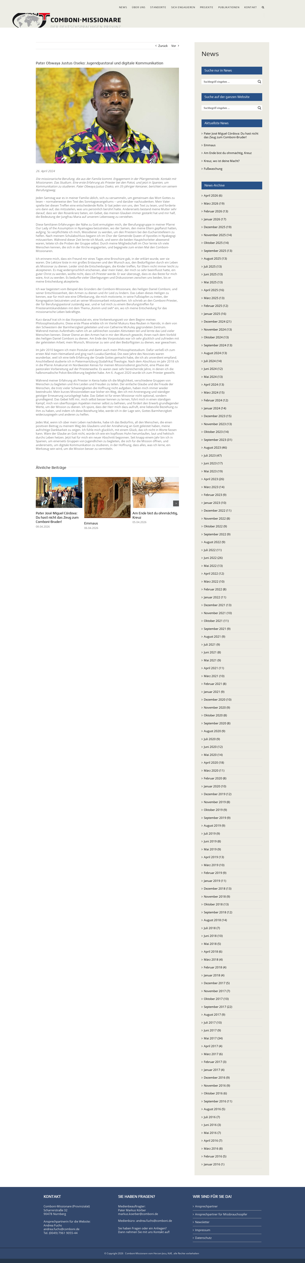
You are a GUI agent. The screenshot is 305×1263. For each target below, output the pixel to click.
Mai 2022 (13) (213, 566)
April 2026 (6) (213, 195)
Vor (173, 46)
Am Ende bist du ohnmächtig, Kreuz (228, 153)
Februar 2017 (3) (215, 1062)
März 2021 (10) (214, 676)
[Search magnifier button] (259, 81)
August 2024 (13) (215, 353)
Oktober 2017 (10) (216, 999)
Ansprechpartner (206, 1206)
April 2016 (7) (213, 1140)
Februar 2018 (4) (215, 967)
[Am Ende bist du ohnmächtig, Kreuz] (155, 479)
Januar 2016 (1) (214, 1164)
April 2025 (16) (214, 290)
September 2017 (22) (218, 1007)
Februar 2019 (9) (215, 873)
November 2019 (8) (217, 802)
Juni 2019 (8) (212, 841)
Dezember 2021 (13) (217, 605)
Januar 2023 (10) (215, 503)
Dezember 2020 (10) (217, 699)
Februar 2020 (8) (215, 778)
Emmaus (91, 523)
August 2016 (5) (214, 1109)
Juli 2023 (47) (213, 455)
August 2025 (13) (215, 258)
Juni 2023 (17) (213, 463)
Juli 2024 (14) (213, 361)
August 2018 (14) (215, 920)
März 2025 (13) (214, 298)
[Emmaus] (107, 479)
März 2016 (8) (213, 1148)
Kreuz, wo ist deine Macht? (221, 161)
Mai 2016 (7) (212, 1133)
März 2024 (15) (214, 392)
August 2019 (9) (214, 825)
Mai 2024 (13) (213, 377)
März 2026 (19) (214, 203)
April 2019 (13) (214, 857)
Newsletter (202, 1222)
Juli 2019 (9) (212, 833)
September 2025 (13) (218, 251)
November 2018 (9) (217, 896)
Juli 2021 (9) (212, 644)
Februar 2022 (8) (215, 589)
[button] (263, 6)
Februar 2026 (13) (216, 211)
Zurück (163, 46)
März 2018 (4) (213, 959)
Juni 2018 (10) (213, 936)
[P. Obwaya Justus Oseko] (107, 115)
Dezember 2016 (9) (217, 1077)
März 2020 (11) (214, 770)
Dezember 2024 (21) (217, 321)
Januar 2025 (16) (215, 314)
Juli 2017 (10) (213, 1022)
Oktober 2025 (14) (216, 243)
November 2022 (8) (217, 518)
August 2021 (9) (214, 636)
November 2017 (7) (217, 991)
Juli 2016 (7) (212, 1117)
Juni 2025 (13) (213, 274)
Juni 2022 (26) (213, 558)
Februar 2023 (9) (215, 495)
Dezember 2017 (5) (217, 983)
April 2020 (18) (214, 762)
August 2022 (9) (214, 542)
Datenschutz (203, 1238)
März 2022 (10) (214, 581)
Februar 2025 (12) (216, 306)
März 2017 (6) (213, 1054)
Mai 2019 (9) (212, 849)
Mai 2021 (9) (212, 660)
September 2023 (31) (218, 440)
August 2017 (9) (214, 1014)
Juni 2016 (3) (212, 1125)
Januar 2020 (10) (215, 786)
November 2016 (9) (217, 1085)
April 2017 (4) (213, 1046)
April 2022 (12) (214, 573)
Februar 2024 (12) (216, 400)
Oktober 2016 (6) (215, 1093)
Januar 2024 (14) (215, 408)
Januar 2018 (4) (214, 975)
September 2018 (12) (218, 912)
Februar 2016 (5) (215, 1156)
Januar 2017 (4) (214, 1070)
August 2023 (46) (215, 447)
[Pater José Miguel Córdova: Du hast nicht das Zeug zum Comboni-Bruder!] (59, 479)
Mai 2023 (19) (213, 471)
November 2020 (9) (217, 707)
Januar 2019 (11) (215, 881)
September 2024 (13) (218, 345)
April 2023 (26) (214, 479)
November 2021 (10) (218, 613)
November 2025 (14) (218, 235)
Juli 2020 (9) (212, 739)
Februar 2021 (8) (215, 684)
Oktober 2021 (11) (216, 621)
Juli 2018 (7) (212, 928)
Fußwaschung (213, 169)
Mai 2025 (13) (213, 282)
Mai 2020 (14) (213, 755)
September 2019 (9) (217, 818)
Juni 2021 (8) (212, 652)
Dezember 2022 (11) (217, 510)
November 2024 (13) (218, 329)
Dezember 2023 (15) (217, 416)
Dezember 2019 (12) (217, 794)
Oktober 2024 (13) (216, 337)
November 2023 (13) (218, 424)
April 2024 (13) (214, 384)
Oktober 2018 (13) (216, 904)
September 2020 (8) (217, 723)
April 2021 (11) (214, 668)
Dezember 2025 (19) (217, 227)
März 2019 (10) (214, 865)
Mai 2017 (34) (213, 1038)
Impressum (202, 1230)
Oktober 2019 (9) (215, 810)
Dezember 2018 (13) (217, 888)
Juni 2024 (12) (213, 369)
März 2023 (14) (214, 487)
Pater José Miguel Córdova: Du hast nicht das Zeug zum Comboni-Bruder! (57, 517)
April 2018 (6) (213, 951)
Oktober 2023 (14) (216, 432)
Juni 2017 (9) (212, 1030)
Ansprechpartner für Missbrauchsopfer (221, 1214)
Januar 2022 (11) (215, 597)
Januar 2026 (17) (215, 219)
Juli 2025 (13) (213, 266)
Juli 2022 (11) (213, 550)
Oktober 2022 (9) (215, 526)
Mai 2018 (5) (212, 944)
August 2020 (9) (214, 731)
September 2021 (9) (217, 629)
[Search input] (229, 82)
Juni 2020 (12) (213, 747)
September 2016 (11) (218, 1101)
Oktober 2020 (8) (215, 715)
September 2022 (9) (217, 534)
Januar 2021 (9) (214, 692)
